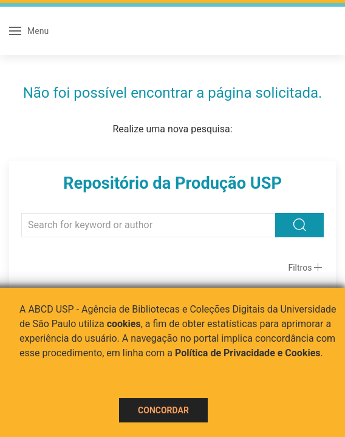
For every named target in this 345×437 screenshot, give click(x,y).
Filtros (300, 268)
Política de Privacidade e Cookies (248, 353)
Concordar (163, 410)
